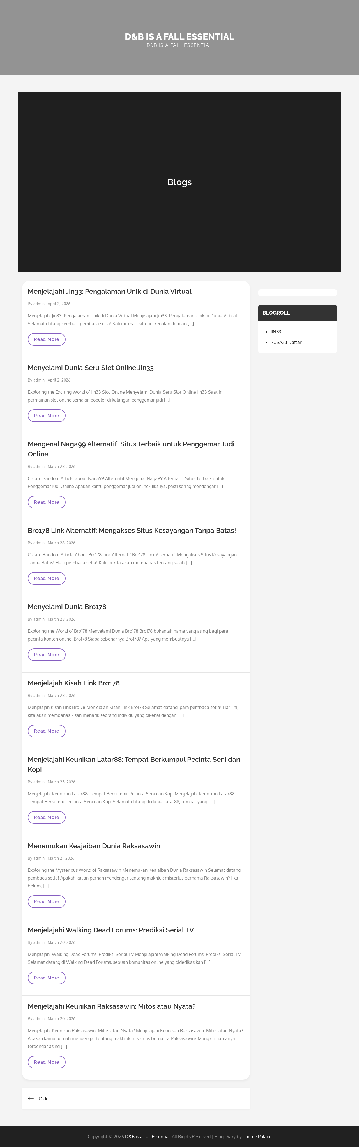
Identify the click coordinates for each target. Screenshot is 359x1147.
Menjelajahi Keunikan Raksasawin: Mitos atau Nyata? (112, 1006)
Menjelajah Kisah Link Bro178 (74, 683)
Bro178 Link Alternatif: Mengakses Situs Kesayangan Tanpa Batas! (132, 530)
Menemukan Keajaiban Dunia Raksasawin (94, 846)
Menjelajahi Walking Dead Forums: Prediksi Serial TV (111, 930)
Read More (48, 341)
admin (39, 303)
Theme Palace (257, 1136)
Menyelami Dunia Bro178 (67, 607)
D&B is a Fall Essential (179, 36)
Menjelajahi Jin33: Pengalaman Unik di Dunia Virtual (110, 291)
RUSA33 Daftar (286, 342)
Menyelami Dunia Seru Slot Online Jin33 (91, 368)
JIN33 (276, 331)
